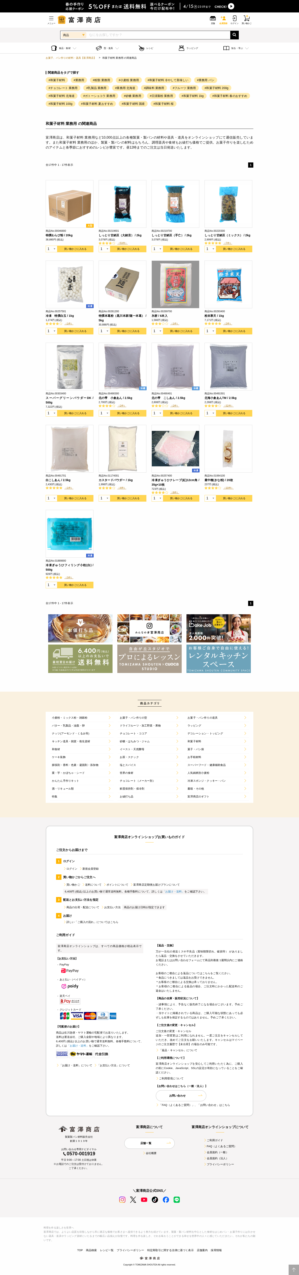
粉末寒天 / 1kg (214, 315)
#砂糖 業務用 (132, 96)
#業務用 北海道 (125, 88)
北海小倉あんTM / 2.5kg (221, 398)
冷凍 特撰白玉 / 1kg (60, 315)
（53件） (122, 243)
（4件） (121, 487)
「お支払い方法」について (112, 1065)
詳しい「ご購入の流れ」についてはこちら (90, 922)
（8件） (174, 492)
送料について (92, 884)
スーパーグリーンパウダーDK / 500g (69, 400)
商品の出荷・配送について (81, 907)
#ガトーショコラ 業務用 (99, 96)
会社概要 (149, 1153)
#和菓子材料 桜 (163, 103)
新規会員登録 (89, 868)
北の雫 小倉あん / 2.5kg (115, 398)
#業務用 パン (205, 80)
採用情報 (216, 1250)
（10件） (228, 487)
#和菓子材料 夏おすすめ (97, 103)
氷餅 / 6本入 (160, 315)
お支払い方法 (111, 907)
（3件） (68, 577)
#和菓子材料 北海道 (62, 96)
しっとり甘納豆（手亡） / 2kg (172, 235)
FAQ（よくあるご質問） (220, 1146)
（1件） (68, 323)
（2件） (227, 323)
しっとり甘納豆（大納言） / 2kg (120, 235)
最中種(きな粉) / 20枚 (219, 480)
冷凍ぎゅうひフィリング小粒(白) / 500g (69, 567)
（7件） (227, 243)
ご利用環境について (170, 1078)
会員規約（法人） (216, 1158)
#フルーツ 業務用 (184, 88)
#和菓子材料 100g (60, 103)
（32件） (228, 405)
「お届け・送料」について (74, 1065)
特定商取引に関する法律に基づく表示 (170, 1250)
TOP (80, 1250)
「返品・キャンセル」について (176, 1050)
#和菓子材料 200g (216, 88)
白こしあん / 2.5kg (58, 480)
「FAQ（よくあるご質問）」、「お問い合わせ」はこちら (193, 1105)
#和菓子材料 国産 (133, 103)
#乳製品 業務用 (96, 88)
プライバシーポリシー (218, 1164)
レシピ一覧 (107, 1250)
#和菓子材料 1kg (193, 96)
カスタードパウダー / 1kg (116, 480)
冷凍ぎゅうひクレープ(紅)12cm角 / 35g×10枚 (175, 482)
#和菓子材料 (57, 80)
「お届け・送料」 (173, 891)
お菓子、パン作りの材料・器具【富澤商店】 (71, 57)
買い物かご (71, 884)
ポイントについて (115, 884)
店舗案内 (202, 1250)
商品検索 (91, 1250)
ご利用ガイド (213, 1140)
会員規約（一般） (216, 1152)
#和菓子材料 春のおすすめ (229, 96)
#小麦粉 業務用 (129, 80)
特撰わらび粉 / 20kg (59, 235)
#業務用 (79, 80)
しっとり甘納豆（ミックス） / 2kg (227, 235)
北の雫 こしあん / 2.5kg (168, 398)
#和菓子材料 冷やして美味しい (168, 80)
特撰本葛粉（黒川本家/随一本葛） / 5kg (122, 318)
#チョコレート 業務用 (63, 88)
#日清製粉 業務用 (161, 96)
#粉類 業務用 (101, 80)
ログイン (70, 868)
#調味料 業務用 (154, 88)
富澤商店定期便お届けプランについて (155, 884)
